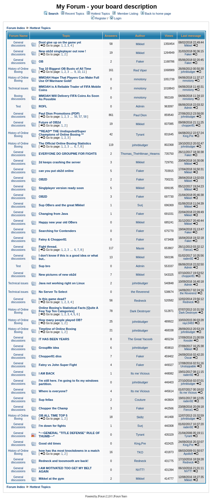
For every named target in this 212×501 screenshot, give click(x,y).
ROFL (43, 106)
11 (83, 71)
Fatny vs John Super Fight (58, 364)
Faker (188, 54)
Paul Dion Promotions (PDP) (59, 113)
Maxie (140, 248)
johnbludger (188, 71)
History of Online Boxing (18, 70)
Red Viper (140, 70)
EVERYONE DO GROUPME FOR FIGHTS (68, 153)
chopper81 (188, 125)
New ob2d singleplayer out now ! (62, 51)
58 (84, 116)
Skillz (140, 417)
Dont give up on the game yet (60, 42)
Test (18, 106)
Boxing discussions (18, 97)
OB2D (43, 179)
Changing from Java (53, 213)
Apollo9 (188, 453)
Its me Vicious (140, 373)
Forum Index (16, 28)
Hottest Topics (100, 13)
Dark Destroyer (140, 311)
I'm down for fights (52, 425)
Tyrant (140, 134)
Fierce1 (188, 249)
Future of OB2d (50, 122)
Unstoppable (188, 366)
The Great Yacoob (140, 339)
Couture (140, 399)
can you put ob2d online (56, 170)
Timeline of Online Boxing (57, 328)
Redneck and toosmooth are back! (63, 461)
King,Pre (188, 136)
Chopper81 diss (50, 356)
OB (41, 61)
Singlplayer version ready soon (61, 188)
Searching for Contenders (57, 231)
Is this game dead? (52, 299)
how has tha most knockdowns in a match (69, 450)
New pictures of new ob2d (57, 274)
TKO (140, 452)
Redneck (140, 300)
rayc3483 (188, 323)
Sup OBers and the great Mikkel (61, 205)
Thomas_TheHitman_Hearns (140, 153)
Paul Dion (140, 115)
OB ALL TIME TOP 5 (53, 415)
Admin (140, 106)
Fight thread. (48, 246)
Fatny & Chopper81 (53, 239)
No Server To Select (53, 291)
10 (78, 71)
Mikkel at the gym (51, 478)
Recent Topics (74, 13)
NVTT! (140, 469)
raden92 (188, 258)
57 (80, 116)
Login (115, 18)
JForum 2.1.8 (103, 496)
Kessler (188, 340)
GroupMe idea (49, 347)
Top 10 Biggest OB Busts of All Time (65, 68)
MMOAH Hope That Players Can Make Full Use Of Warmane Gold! (69, 79)
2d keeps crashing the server (60, 162)
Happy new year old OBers (58, 222)
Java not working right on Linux (61, 283)
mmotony (140, 79)
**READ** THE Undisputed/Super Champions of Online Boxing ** (62, 133)
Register (99, 18)
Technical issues (18, 88)
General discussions (18, 44)
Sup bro (44, 266)
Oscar (188, 357)
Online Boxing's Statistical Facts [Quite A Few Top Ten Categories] (68, 309)
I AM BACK (47, 373)
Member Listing (127, 13)
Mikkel (140, 44)
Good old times (50, 443)
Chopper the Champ (53, 408)
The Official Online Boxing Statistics (65, 143)
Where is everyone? (53, 391)
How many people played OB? (60, 320)
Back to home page (158, 13)
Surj (140, 205)
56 (75, 116)
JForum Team (120, 496)
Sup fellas (46, 399)
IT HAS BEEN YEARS (54, 339)
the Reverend (140, 291)
